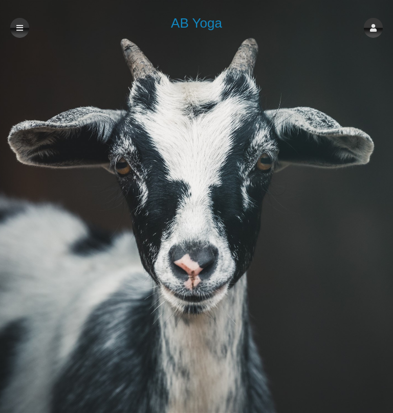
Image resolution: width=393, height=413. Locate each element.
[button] (373, 28)
